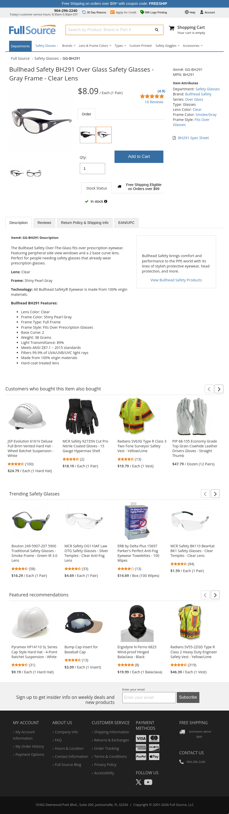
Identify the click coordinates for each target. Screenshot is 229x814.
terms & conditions (110, 756)
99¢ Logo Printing (153, 13)
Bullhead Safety (198, 94)
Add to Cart (139, 156)
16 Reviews (154, 101)
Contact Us (191, 753)
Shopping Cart (191, 27)
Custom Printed (140, 46)
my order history (29, 746)
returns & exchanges (111, 740)
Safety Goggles (166, 46)
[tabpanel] (121, 167)
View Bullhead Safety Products (176, 280)
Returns (94, 12)
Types (119, 46)
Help (190, 12)
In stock (96, 201)
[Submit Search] (156, 30)
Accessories (191, 46)
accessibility (104, 772)
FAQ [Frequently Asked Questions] (58, 740)
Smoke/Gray (206, 114)
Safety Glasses (47, 46)
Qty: (83, 157)
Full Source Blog (68, 764)
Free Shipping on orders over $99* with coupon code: (114, 4)
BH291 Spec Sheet (193, 137)
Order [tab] (86, 114)
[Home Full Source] (20, 58)
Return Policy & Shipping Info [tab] (84, 223)
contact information (71, 756)
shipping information (111, 731)
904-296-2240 (66, 10)
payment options (29, 754)
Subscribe (188, 697)
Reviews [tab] (44, 223)
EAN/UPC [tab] (126, 223)
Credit (123, 12)
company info (66, 731)
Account (207, 12)
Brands (67, 46)
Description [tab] (18, 223)
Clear (197, 109)
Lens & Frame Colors (93, 46)
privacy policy (105, 764)
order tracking (106, 748)
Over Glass (194, 99)
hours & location (69, 748)
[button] (209, 389)
